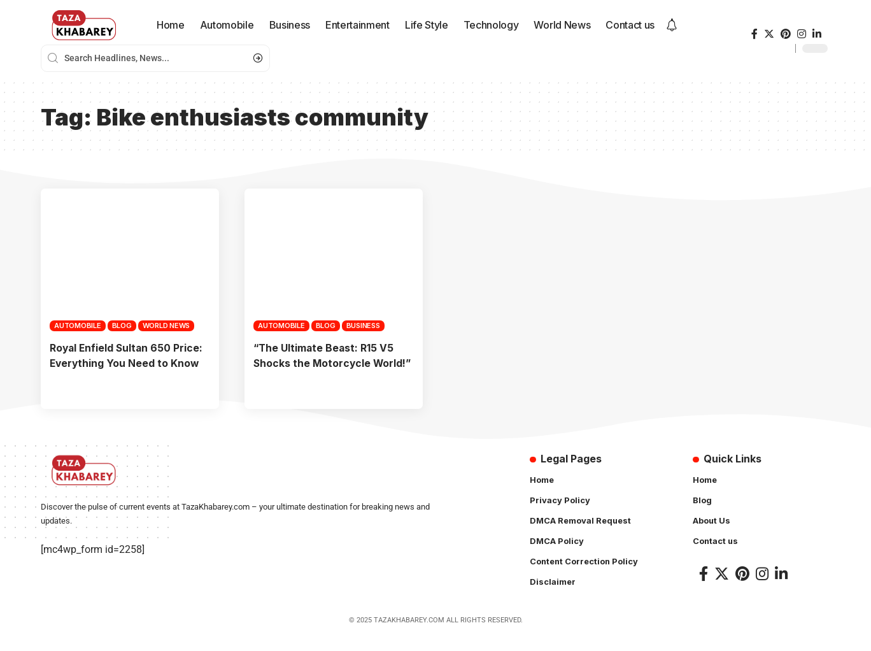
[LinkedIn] (817, 34)
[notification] (671, 25)
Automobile (77, 325)
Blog (122, 325)
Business (363, 325)
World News (166, 325)
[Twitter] (769, 34)
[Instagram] (801, 34)
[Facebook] (754, 34)
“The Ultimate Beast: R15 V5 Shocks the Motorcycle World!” (324, 362)
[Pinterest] (785, 34)
